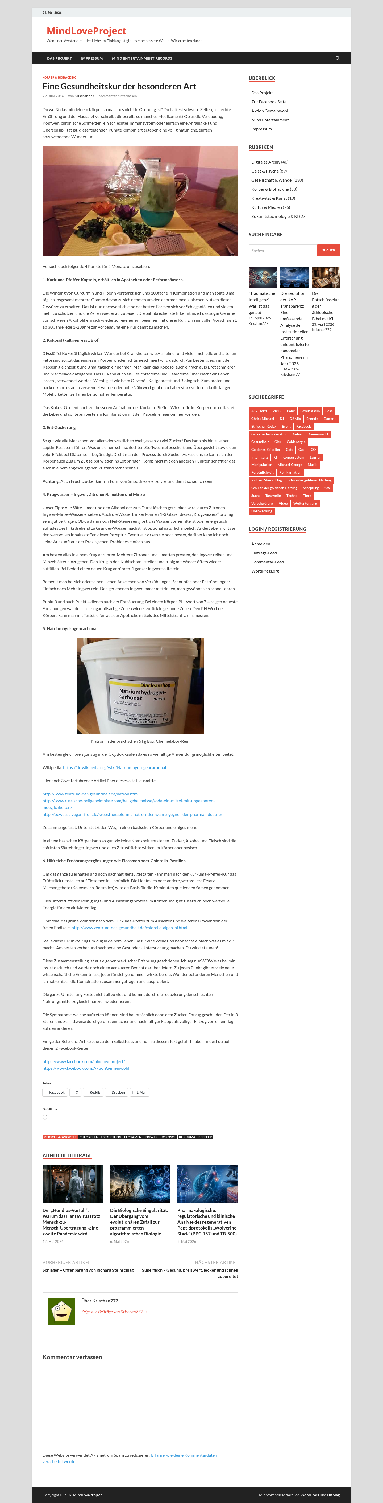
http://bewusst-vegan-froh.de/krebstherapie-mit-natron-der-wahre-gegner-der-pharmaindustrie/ (132, 814)
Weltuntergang (305, 503)
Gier (277, 442)
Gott (289, 449)
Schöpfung (311, 488)
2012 (277, 411)
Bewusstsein (310, 411)
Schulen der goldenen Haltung (274, 488)
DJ (282, 418)
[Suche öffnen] (338, 58)
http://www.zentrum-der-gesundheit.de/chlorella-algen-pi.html (129, 927)
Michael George (290, 465)
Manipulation (261, 465)
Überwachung (261, 511)
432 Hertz (259, 411)
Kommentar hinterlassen (117, 96)
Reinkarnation (290, 472)
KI (275, 457)
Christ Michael (262, 418)
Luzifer (315, 457)
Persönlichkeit (262, 472)
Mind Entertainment (270, 119)
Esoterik (330, 418)
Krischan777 (84, 96)
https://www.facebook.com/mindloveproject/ (84, 1061)
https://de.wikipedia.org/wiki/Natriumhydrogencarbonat (114, 767)
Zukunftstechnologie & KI (274, 216)
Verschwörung (262, 503)
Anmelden (260, 543)
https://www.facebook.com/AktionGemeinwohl (86, 1068)
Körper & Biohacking (59, 77)
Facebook (303, 426)
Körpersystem (293, 457)
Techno (291, 495)
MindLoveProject (87, 30)
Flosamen (132, 1137)
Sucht (255, 495)
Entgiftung (111, 1137)
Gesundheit (260, 442)
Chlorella (89, 1137)
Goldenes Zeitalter (265, 449)
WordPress (310, 1495)
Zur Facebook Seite (268, 101)
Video (283, 503)
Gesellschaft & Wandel (272, 179)
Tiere (307, 495)
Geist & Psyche (265, 170)
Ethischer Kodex (263, 426)
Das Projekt (59, 58)
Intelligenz (259, 457)
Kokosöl (168, 1137)
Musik (312, 465)
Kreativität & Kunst (269, 198)
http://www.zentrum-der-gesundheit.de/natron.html (91, 793)
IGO (313, 449)
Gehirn (298, 434)
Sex (327, 488)
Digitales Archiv (265, 161)
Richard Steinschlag (266, 480)
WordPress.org (265, 570)
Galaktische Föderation (269, 434)
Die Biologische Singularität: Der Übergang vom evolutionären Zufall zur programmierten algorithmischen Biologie (139, 1221)
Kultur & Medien (266, 207)
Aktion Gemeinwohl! (270, 110)
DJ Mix (295, 418)
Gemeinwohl (318, 434)
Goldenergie (296, 442)
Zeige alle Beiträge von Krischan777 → (114, 1311)
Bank (291, 411)
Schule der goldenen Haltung (310, 480)
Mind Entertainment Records (142, 58)
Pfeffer (205, 1137)
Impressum (92, 58)
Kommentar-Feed (267, 561)
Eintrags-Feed (264, 552)
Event (286, 426)
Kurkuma (187, 1137)
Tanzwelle (273, 495)
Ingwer (151, 1137)
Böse (329, 411)
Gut (301, 449)
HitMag (333, 1495)
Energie (312, 418)
